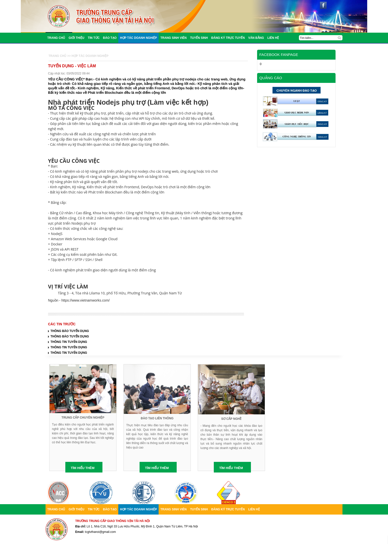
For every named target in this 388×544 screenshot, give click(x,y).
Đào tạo (110, 38)
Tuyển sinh (199, 38)
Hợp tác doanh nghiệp (138, 38)
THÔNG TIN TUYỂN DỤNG (68, 342)
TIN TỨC (94, 38)
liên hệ (273, 38)
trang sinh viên (173, 38)
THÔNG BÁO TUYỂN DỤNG (69, 331)
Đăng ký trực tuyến (228, 38)
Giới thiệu (76, 38)
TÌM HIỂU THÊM (83, 468)
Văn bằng (256, 38)
